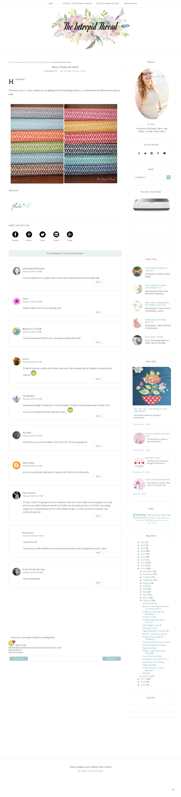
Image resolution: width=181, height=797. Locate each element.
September (148, 580)
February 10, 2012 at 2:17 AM (33, 496)
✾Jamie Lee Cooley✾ (32, 329)
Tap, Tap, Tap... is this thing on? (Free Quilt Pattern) (150, 410)
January (146, 676)
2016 (143, 557)
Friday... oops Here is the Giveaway (153, 652)
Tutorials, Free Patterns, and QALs (77, 3)
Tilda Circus (164, 521)
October (146, 578)
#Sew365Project (152, 458)
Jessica (26, 359)
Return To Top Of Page (90, 771)
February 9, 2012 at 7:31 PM (32, 466)
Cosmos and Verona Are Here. (156, 642)
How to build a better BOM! (157, 480)
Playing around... (150, 628)
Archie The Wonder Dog (33, 569)
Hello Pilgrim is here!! (152, 625)
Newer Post (19, 658)
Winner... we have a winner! (154, 634)
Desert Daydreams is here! (154, 645)
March (146, 598)
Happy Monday (149, 648)
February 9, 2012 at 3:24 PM (32, 272)
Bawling (146, 673)
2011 (143, 679)
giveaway (139, 515)
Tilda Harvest (154, 521)
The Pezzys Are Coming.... (154, 662)
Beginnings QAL (130, 3)
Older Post (111, 658)
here (25, 90)
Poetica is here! (149, 617)
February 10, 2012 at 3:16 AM (33, 536)
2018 (143, 551)
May (145, 592)
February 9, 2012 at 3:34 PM (32, 302)
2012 (143, 569)
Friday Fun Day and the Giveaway (152, 638)
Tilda (158, 518)
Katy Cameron (29, 493)
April (145, 595)
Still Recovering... (150, 604)
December (147, 572)
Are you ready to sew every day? (157, 435)
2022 (143, 543)
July (144, 586)
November (147, 574)
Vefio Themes (105, 767)
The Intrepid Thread (90, 26)
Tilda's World (151, 523)
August (146, 583)
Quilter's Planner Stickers (107, 3)
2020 (143, 545)
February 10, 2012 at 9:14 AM (33, 572)
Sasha (25, 299)
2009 (143, 685)
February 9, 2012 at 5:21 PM (32, 399)
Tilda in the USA (141, 521)
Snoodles (27, 433)
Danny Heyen (28, 463)
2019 (143, 548)
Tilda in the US (153, 515)
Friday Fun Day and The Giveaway (153, 613)
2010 (143, 682)
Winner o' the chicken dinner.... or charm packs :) (156, 608)
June (145, 589)
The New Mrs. (29, 396)
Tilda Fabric (165, 518)
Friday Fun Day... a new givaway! (152, 669)
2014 (143, 563)
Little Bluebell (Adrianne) (33, 269)
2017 (143, 554)
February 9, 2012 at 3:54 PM (32, 332)
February (147, 601)
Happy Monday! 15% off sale (155, 631)
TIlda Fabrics (151, 518)
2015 (143, 560)
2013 (143, 566)
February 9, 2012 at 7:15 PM (32, 436)
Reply (98, 282)
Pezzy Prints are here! (152, 656)
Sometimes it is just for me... (155, 659)
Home (51, 3)
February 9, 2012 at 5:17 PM (32, 362)
